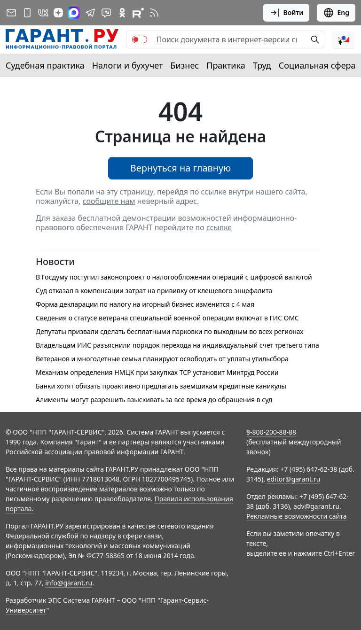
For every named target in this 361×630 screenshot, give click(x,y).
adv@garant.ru (316, 506)
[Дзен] (58, 12)
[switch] (139, 39)
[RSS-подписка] (154, 12)
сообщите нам (109, 201)
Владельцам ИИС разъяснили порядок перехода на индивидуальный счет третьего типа (177, 345)
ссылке (219, 227)
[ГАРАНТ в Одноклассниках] (122, 12)
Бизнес (184, 65)
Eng (336, 12)
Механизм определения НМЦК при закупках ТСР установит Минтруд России (157, 372)
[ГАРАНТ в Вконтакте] (43, 12)
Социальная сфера (317, 65)
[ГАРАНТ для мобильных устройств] (27, 12)
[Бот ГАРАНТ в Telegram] (106, 12)
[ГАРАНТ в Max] (74, 13)
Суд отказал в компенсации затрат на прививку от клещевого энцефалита (154, 290)
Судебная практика (45, 65)
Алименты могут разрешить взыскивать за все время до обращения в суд (154, 399)
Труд (262, 65)
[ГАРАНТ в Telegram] (90, 12)
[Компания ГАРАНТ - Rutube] (138, 12)
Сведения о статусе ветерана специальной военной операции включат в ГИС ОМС (167, 317)
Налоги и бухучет (127, 65)
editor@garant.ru (294, 478)
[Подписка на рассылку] (11, 12)
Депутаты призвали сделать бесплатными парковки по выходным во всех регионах (170, 331)
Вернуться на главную (180, 168)
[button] (343, 39)
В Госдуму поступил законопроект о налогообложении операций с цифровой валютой (174, 276)
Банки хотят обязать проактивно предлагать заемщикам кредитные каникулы (161, 385)
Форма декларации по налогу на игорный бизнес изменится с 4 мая (145, 304)
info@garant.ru (68, 582)
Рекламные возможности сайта (296, 516)
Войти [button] (286, 12)
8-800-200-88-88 (271, 432)
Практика (225, 65)
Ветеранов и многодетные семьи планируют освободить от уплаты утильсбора (162, 358)
